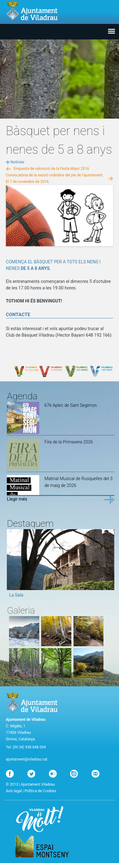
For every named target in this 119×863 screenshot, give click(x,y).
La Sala (16, 595)
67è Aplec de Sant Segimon (71, 405)
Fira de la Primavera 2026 (69, 441)
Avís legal (14, 791)
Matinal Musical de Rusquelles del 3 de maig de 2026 (79, 482)
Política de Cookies (40, 791)
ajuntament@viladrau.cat (26, 759)
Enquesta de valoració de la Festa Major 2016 (51, 168)
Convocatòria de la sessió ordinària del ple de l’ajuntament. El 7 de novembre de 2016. (54, 178)
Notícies (17, 162)
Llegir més (17, 499)
